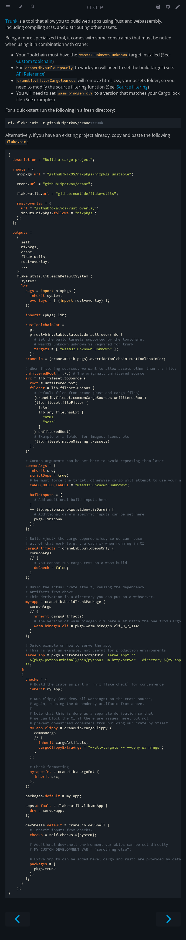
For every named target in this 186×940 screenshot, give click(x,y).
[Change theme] (20, 6)
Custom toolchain (34, 61)
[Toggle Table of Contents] (7, 6)
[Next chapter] (168, 919)
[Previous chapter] (17, 919)
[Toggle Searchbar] (32, 6)
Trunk (11, 21)
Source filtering (132, 87)
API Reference (30, 74)
